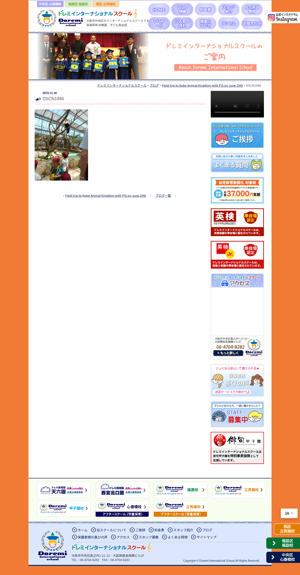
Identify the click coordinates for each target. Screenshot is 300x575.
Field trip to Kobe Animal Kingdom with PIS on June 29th (105, 195)
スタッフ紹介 (183, 530)
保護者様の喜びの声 (93, 537)
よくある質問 (178, 537)
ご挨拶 (140, 530)
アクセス (123, 537)
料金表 (159, 530)
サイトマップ (206, 537)
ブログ (207, 530)
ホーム (83, 530)
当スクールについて (112, 530)
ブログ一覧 (163, 195)
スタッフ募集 (149, 537)
